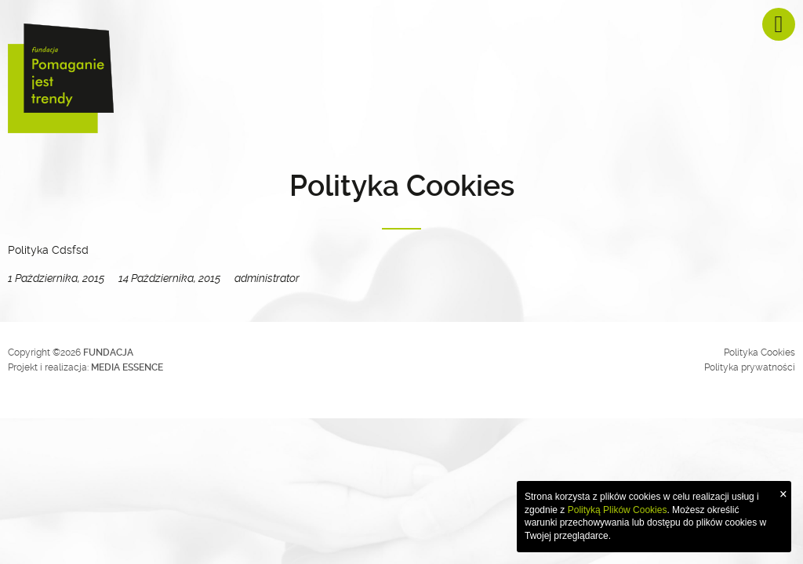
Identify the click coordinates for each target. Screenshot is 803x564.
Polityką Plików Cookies (617, 509)
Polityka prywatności (749, 367)
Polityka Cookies (759, 352)
